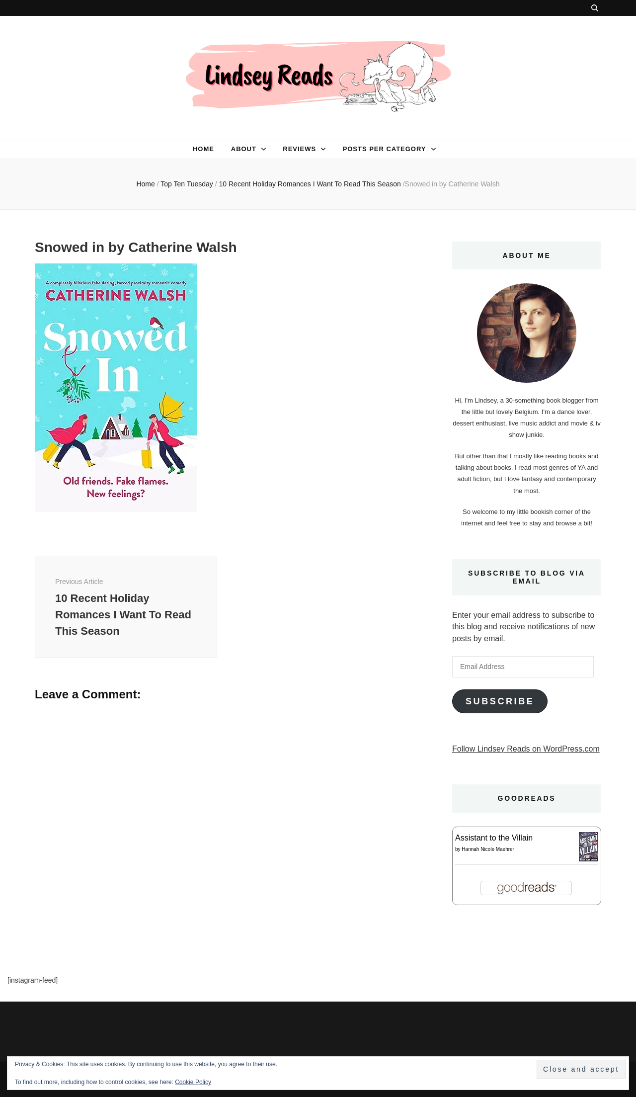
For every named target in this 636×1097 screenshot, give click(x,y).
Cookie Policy (193, 1082)
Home (203, 149)
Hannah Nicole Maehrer (488, 849)
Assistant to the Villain (494, 838)
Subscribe (500, 701)
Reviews (299, 149)
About (243, 149)
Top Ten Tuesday (186, 184)
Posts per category (384, 149)
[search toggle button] (594, 7)
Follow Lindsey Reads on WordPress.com (526, 749)
